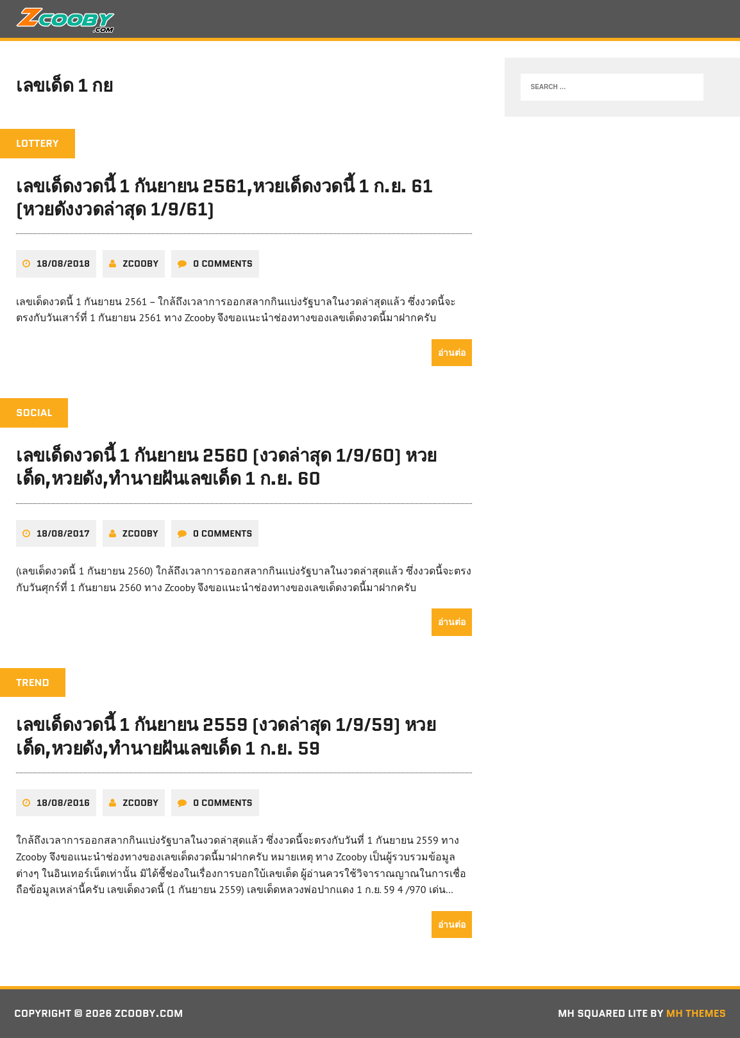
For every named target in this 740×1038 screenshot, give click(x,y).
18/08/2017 (63, 533)
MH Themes (696, 1013)
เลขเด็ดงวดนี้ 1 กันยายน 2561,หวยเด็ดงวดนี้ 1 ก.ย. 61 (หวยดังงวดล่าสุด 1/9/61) (224, 197)
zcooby (140, 263)
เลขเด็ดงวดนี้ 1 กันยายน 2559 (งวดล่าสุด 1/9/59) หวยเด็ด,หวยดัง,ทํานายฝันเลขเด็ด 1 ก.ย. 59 (225, 736)
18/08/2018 (63, 263)
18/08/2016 (63, 802)
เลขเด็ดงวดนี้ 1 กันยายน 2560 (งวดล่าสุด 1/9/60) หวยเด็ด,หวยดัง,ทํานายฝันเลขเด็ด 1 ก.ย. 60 (226, 466)
